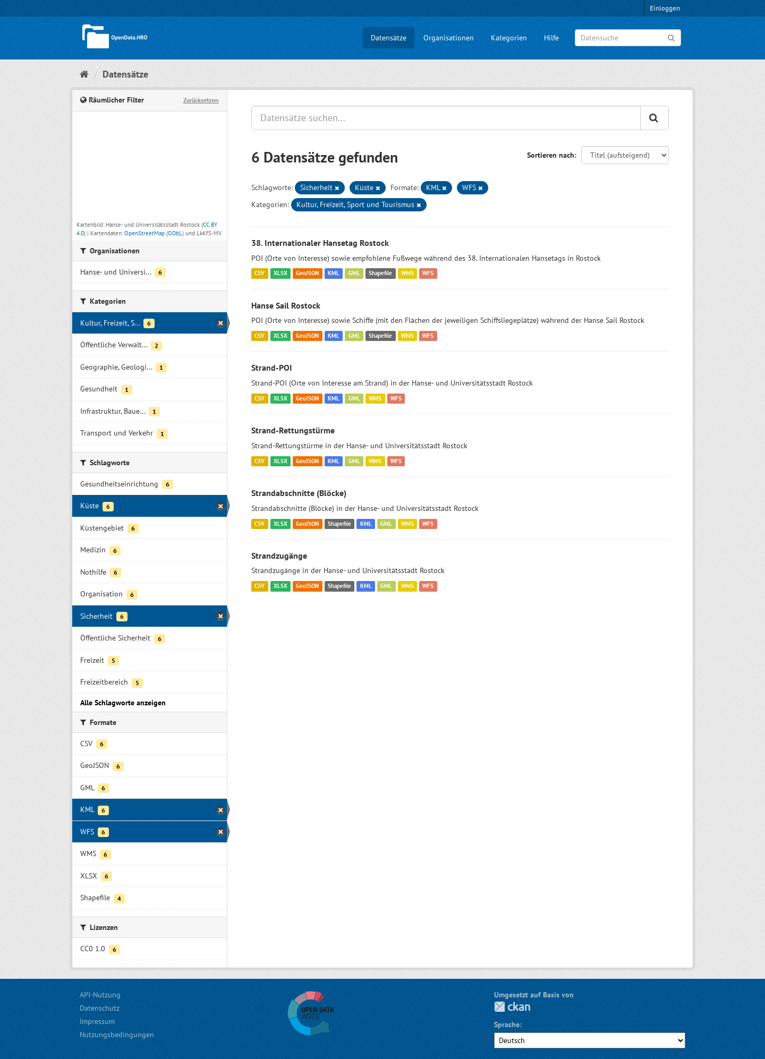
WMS (407, 273)
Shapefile (380, 273)
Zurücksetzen (201, 100)
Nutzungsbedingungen (117, 1034)
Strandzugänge (279, 555)
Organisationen (448, 37)
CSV (259, 273)
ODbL (175, 233)
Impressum (97, 1021)
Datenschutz (100, 1008)
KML (333, 273)
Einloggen (665, 8)
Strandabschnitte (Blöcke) (298, 493)
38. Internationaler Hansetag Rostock (320, 242)
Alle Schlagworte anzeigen (123, 702)
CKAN (512, 1006)
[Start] (84, 74)
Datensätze (388, 37)
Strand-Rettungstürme (293, 430)
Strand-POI (271, 367)
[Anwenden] (671, 36)
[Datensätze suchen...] (446, 118)
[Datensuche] (628, 37)
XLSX (280, 273)
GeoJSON (307, 273)
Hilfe (551, 37)
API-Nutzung (100, 995)
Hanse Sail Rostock (285, 305)
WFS (428, 273)
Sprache (507, 1024)
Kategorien (509, 37)
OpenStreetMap (144, 233)
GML (354, 273)
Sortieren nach (550, 155)
